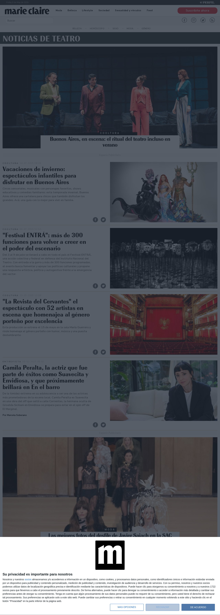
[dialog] (110, 576)
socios (28, 579)
